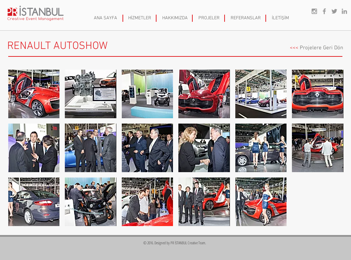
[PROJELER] (208, 18)
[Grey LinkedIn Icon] (344, 11)
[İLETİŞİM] (280, 18)
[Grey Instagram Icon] (314, 11)
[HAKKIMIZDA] (174, 18)
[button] (33, 94)
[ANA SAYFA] (105, 18)
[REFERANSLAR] (246, 18)
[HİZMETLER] (139, 18)
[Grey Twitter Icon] (334, 11)
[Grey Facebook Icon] (324, 11)
